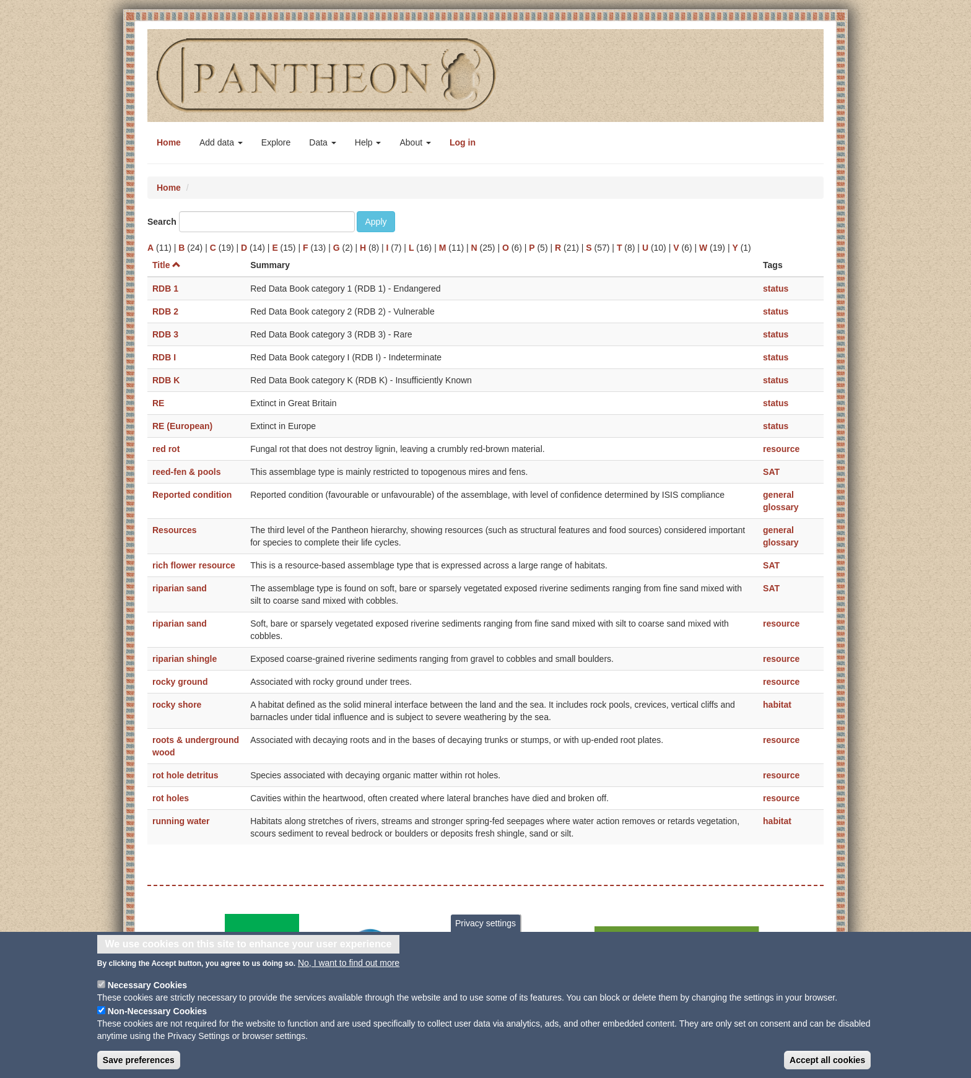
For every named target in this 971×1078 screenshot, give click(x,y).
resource (781, 449)
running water (181, 821)
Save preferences (139, 1066)
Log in (463, 142)
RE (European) (182, 426)
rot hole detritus (185, 775)
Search (161, 222)
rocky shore (176, 705)
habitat (777, 705)
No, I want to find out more (348, 968)
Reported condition (192, 495)
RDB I (164, 357)
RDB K (166, 380)
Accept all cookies (827, 1066)
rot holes (170, 798)
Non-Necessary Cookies (157, 1017)
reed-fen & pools (186, 472)
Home (169, 142)
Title (166, 265)
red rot (166, 449)
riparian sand (179, 588)
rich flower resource (193, 565)
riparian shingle (184, 659)
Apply (375, 222)
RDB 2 (165, 311)
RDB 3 (165, 334)
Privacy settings (485, 928)
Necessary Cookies (147, 991)
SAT (771, 472)
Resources (174, 530)
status (775, 288)
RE (158, 403)
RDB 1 (165, 288)
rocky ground (179, 682)
